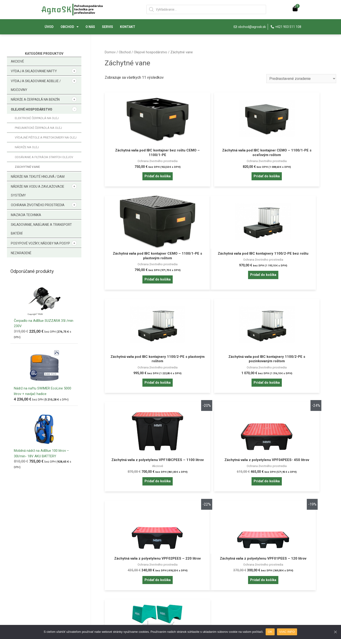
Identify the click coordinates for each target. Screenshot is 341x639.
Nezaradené (21, 253)
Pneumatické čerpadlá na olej (38, 128)
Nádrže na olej (27, 147)
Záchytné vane (27, 167)
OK (270, 631)
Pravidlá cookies (192, 572)
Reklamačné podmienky (128, 594)
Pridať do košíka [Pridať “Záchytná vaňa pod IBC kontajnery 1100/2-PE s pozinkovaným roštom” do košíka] (299, 287)
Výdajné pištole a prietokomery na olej (46, 137)
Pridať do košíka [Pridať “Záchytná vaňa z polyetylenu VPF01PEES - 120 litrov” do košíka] (142, 497)
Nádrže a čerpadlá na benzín (35, 99)
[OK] (335, 632)
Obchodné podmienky (126, 587)
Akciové (17, 61)
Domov (110, 52)
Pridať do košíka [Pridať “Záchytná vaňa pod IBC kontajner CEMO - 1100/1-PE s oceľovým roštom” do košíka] (220, 182)
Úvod (49, 27)
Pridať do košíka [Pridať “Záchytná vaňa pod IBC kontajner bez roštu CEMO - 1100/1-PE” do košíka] (142, 177)
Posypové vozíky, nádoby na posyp (40, 243)
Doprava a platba (122, 579)
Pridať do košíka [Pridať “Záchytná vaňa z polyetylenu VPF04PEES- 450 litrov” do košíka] (220, 392)
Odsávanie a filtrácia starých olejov (44, 157)
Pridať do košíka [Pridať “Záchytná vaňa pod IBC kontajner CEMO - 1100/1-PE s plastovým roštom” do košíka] (299, 182)
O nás (90, 27)
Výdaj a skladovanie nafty (34, 71)
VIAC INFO (287, 631)
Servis (107, 27)
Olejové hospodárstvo (31, 109)
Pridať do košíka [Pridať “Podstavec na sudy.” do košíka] (220, 492)
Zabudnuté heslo (53, 579)
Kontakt (127, 27)
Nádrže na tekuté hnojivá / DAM (38, 176)
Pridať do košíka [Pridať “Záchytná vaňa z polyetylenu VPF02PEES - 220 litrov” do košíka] (299, 392)
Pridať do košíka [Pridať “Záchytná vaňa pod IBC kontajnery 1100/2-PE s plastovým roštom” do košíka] (220, 287)
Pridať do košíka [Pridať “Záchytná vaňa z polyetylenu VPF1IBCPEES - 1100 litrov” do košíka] (142, 392)
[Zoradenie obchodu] (300, 78)
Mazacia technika (26, 215)
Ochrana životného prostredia (38, 205)
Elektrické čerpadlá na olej (37, 118)
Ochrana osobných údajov (199, 579)
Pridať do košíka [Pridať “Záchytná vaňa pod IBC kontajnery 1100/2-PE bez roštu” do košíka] (142, 287)
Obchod (70, 27)
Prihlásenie (49, 572)
